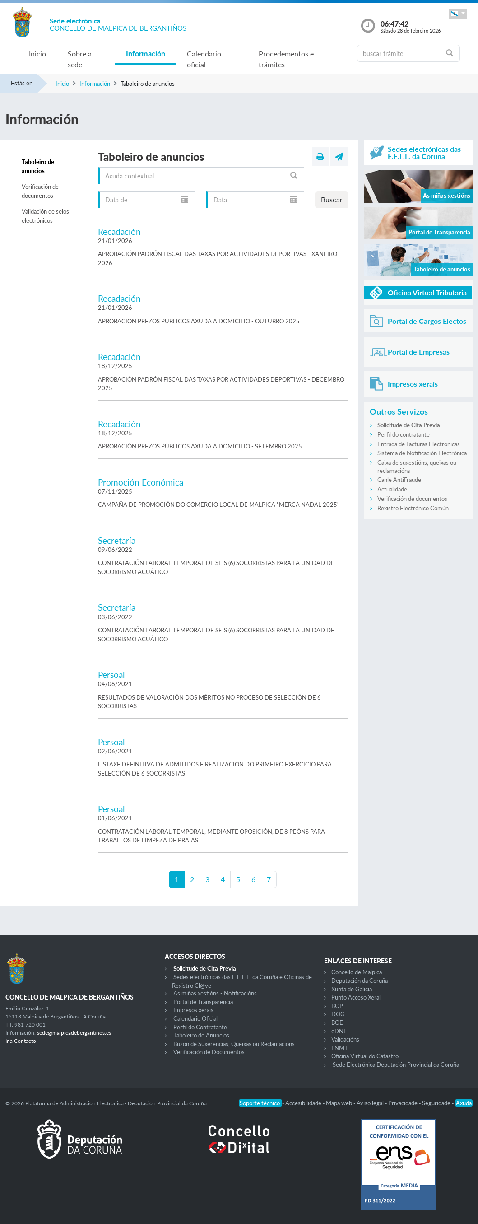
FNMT (339, 1047)
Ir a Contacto (20, 1040)
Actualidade (392, 489)
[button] (458, 14)
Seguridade (437, 1103)
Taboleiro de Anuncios (201, 1035)
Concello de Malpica (356, 972)
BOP (337, 1005)
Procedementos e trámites (286, 59)
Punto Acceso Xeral (356, 997)
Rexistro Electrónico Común (413, 508)
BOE (337, 1022)
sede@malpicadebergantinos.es (74, 1032)
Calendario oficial (204, 59)
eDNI (338, 1031)
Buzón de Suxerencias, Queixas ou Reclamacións (234, 1043)
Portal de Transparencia (203, 1001)
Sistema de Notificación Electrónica (422, 453)
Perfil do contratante (403, 434)
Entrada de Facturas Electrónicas (418, 444)
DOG (338, 1014)
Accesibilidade (304, 1103)
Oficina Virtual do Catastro (365, 1056)
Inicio (37, 53)
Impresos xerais (193, 1010)
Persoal (111, 674)
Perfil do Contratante (200, 1027)
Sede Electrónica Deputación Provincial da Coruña (396, 1064)
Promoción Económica (140, 482)
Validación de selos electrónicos (45, 216)
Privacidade (403, 1103)
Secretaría (116, 540)
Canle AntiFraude (399, 479)
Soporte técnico (260, 1103)
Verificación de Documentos (209, 1052)
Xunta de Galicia (351, 989)
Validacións (345, 1039)
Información (145, 53)
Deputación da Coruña (359, 980)
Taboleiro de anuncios (38, 166)
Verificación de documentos (40, 191)
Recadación (119, 231)
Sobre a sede (80, 59)
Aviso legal (371, 1103)
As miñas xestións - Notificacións (215, 993)
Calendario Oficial (195, 1018)
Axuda (464, 1103)
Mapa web (339, 1103)
